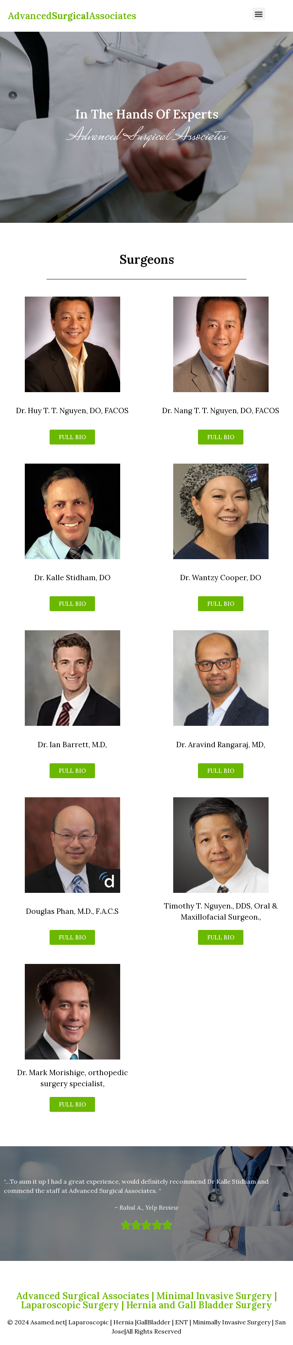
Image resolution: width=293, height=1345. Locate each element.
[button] (259, 14)
